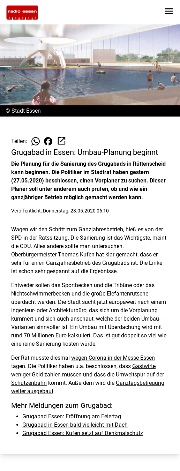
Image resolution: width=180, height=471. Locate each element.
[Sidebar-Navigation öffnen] (168, 12)
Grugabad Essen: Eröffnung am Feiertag (71, 416)
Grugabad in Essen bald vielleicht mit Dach (75, 424)
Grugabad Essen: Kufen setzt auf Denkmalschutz (82, 433)
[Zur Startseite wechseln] (22, 12)
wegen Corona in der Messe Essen (113, 357)
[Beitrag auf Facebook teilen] (48, 141)
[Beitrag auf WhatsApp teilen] (35, 141)
